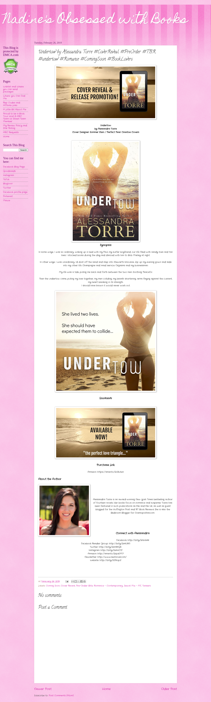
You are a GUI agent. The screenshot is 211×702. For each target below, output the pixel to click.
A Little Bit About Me (14, 109)
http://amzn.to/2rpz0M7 (110, 553)
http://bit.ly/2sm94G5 (110, 547)
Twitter (7, 187)
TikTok (6, 179)
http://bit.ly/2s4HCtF (112, 550)
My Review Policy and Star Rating (15, 127)
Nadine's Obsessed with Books (95, 20)
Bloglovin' (8, 183)
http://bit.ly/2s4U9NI (119, 543)
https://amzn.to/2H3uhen (110, 472)
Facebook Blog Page (14, 166)
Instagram (8, 175)
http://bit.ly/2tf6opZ (110, 560)
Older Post (169, 689)
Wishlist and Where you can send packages (13, 89)
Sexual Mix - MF (132, 585)
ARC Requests (11, 132)
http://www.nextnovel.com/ (112, 557)
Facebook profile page (15, 192)
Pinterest (8, 196)
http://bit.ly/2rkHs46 (138, 540)
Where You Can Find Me (14, 97)
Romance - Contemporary (108, 585)
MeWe (6, 200)
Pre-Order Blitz (84, 585)
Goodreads (9, 171)
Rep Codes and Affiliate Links (11, 104)
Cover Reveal (68, 585)
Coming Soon (53, 585)
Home (106, 689)
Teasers (146, 585)
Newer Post (43, 689)
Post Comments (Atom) (61, 695)
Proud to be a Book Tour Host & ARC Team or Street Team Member (14, 117)
